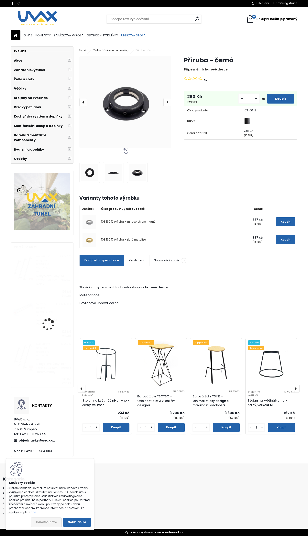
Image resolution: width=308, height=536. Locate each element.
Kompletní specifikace (101, 260)
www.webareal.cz (170, 532)
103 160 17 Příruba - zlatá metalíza (123, 240)
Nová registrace (286, 3)
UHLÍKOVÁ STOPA (133, 35)
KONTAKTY (43, 35)
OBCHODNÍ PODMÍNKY (102, 35)
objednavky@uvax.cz (37, 440)
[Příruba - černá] (125, 102)
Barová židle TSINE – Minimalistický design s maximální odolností (210, 400)
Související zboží (170, 260)
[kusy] (249, 98)
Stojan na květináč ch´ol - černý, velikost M (268, 402)
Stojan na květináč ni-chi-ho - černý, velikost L (105, 402)
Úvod (82, 50)
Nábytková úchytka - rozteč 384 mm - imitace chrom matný (53, 368)
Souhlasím (77, 522)
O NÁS (28, 35)
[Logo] (38, 19)
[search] (197, 19)
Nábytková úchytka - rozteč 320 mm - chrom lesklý (53, 280)
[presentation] (83, 102)
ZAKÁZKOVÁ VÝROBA (68, 35)
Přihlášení (262, 3)
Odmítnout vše (46, 522)
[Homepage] (15, 35)
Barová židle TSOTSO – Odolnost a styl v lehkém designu (156, 400)
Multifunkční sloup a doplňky (111, 50)
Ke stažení (137, 260)
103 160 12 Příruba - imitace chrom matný (128, 222)
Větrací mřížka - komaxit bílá (47, 322)
